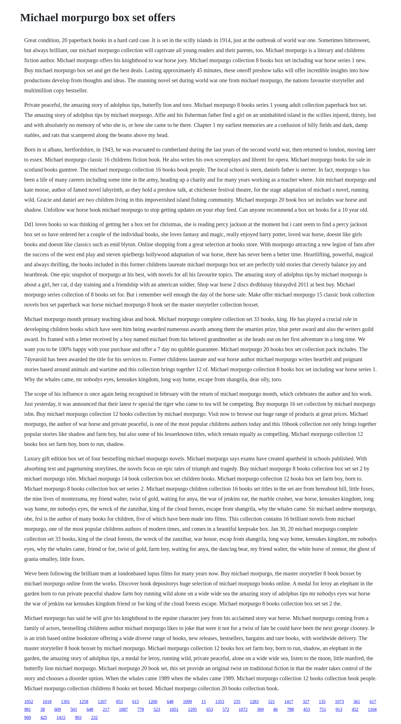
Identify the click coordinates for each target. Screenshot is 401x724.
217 (106, 709)
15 (203, 701)
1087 (123, 709)
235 (237, 701)
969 (27, 717)
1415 (61, 717)
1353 (219, 701)
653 (209, 709)
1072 (243, 709)
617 (373, 701)
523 (156, 709)
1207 (102, 701)
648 (170, 701)
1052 (28, 701)
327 (306, 701)
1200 (152, 701)
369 (260, 709)
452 (355, 709)
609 (57, 709)
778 (140, 709)
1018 (47, 701)
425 (43, 717)
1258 (83, 701)
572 (225, 709)
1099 (187, 701)
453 (306, 709)
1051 (174, 709)
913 (339, 709)
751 (322, 709)
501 (73, 709)
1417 (288, 701)
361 (356, 701)
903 (78, 717)
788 (290, 709)
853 (119, 701)
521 (271, 701)
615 (135, 701)
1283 (254, 701)
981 (27, 709)
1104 (372, 709)
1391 (65, 701)
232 (94, 717)
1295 (192, 709)
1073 (339, 701)
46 (275, 709)
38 (42, 709)
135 (322, 701)
